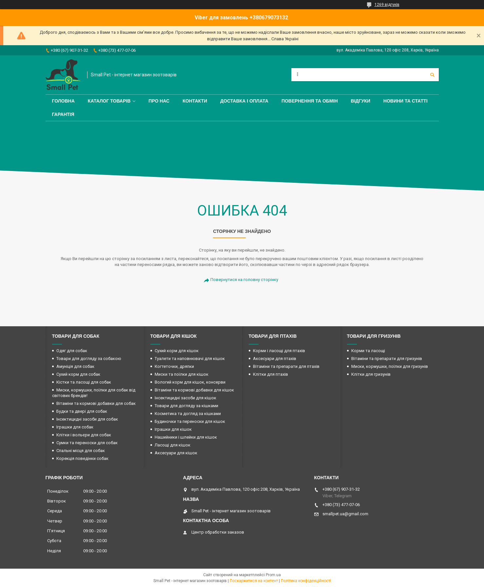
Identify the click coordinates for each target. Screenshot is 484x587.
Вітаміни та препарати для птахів (286, 366)
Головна (63, 101)
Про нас (158, 101)
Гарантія (63, 114)
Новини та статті (405, 101)
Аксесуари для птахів (274, 358)
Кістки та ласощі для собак (83, 382)
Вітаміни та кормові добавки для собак (96, 403)
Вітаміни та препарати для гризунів (386, 358)
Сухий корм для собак (78, 374)
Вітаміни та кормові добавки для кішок (194, 390)
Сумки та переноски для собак (87, 442)
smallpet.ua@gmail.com (345, 513)
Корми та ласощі (368, 350)
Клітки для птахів (270, 374)
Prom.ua (273, 575)
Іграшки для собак (74, 427)
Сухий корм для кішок (177, 350)
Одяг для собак (71, 350)
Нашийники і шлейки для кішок (186, 437)
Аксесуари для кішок (176, 452)
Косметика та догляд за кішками (188, 413)
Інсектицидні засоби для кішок (185, 397)
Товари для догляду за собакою (88, 358)
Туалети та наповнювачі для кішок (190, 358)
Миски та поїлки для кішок (181, 374)
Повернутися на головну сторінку (244, 279)
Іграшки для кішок (173, 429)
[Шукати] (432, 74)
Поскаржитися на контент (254, 580)
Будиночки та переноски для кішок (190, 421)
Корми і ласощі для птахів (279, 350)
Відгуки (360, 101)
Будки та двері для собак (81, 411)
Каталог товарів (109, 101)
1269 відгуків (387, 4)
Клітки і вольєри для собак (83, 434)
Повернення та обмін (309, 101)
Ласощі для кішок (172, 445)
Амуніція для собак (75, 366)
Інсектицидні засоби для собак (87, 419)
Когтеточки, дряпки (174, 366)
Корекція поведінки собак (82, 458)
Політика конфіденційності (306, 580)
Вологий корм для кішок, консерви (190, 382)
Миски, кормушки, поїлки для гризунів (389, 366)
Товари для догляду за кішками (186, 405)
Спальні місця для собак (80, 450)
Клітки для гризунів (371, 374)
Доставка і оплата (244, 101)
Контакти (195, 101)
